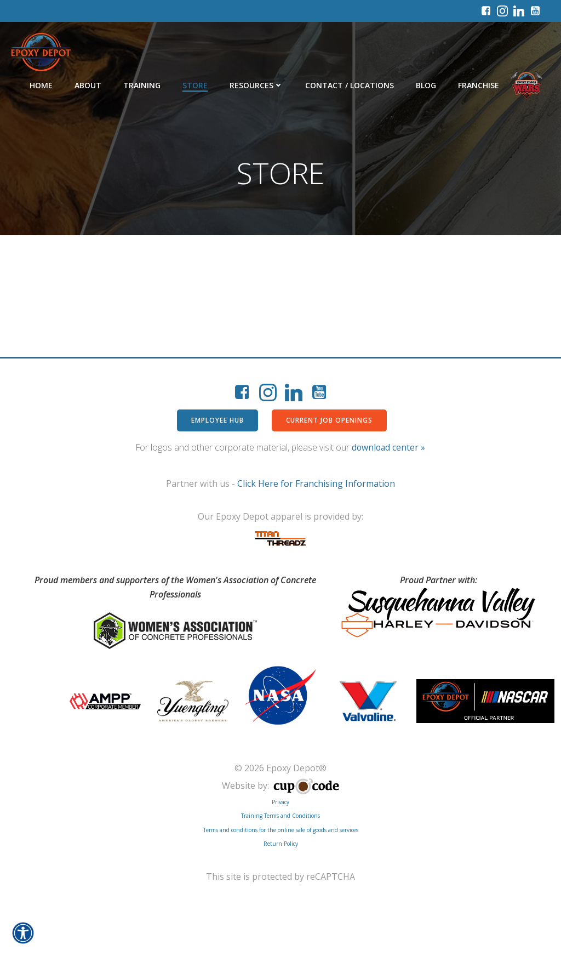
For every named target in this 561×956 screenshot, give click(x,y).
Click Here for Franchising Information (316, 483)
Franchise (478, 85)
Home (41, 85)
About (88, 85)
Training (142, 85)
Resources (256, 85)
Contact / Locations (349, 85)
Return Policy (281, 843)
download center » (388, 447)
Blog (426, 85)
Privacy (280, 802)
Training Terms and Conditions (280, 816)
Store (195, 85)
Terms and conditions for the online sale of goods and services (280, 830)
